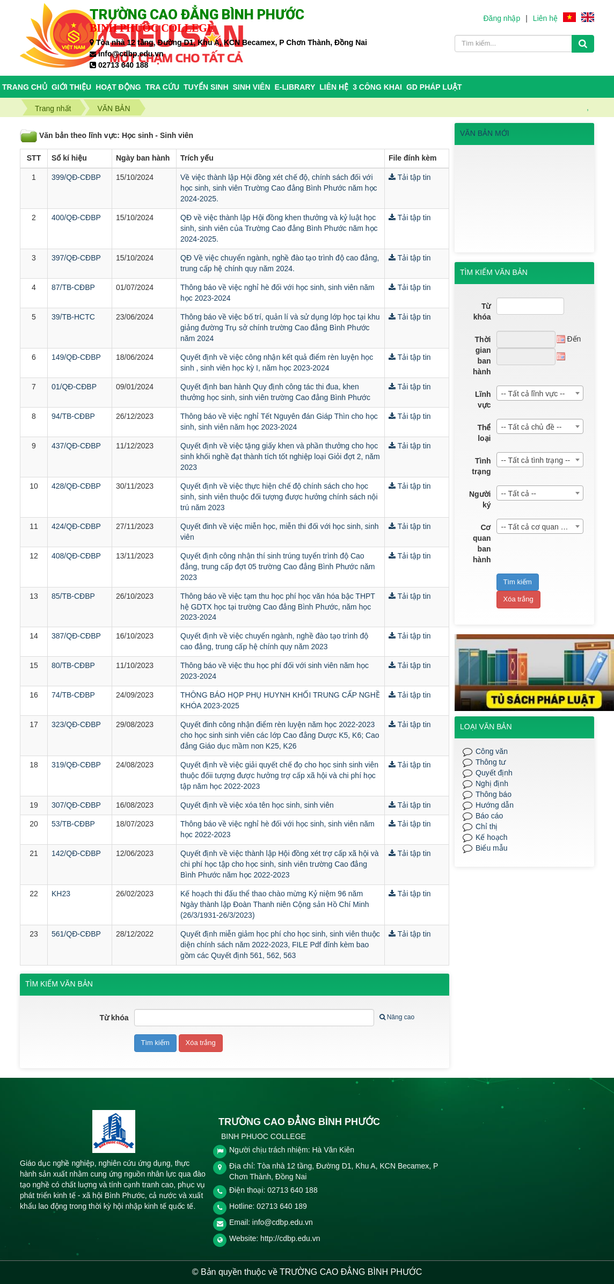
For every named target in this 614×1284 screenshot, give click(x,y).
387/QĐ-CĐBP (76, 636)
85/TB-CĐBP (73, 596)
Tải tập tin (410, 177)
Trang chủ (24, 87)
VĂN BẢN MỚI (484, 133)
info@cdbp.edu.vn (282, 1222)
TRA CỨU (162, 87)
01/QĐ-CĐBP (74, 386)
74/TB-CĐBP (73, 695)
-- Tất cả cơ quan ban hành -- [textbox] (542, 527)
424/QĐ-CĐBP (76, 526)
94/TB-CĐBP (73, 416)
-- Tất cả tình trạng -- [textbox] (536, 460)
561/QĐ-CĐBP (76, 934)
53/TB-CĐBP (73, 823)
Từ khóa (113, 1017)
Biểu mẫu (492, 848)
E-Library (295, 87)
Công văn (492, 751)
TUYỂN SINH (206, 87)
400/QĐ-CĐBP (76, 217)
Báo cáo (489, 815)
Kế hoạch (492, 837)
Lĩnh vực (483, 399)
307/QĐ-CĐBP (76, 805)
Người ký (480, 499)
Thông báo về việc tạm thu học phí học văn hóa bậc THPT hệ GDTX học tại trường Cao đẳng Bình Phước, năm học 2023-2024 (277, 607)
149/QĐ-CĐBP (76, 357)
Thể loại (484, 432)
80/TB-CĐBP (73, 665)
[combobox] (540, 393)
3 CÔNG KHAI (377, 87)
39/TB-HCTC (73, 317)
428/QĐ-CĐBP (76, 486)
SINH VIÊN (252, 87)
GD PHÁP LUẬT (434, 87)
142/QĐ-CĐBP (76, 853)
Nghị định (492, 783)
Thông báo (493, 794)
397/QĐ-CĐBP (76, 257)
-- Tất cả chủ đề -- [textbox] (531, 427)
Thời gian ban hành (482, 355)
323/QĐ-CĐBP (76, 724)
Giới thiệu (71, 87)
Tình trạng (481, 466)
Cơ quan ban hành (482, 543)
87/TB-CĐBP (73, 287)
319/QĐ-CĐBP (76, 764)
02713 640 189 (281, 1206)
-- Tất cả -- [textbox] (519, 493)
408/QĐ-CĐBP (76, 556)
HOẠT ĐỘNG (118, 87)
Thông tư (491, 762)
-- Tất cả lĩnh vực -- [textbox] (533, 393)
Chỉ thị (487, 826)
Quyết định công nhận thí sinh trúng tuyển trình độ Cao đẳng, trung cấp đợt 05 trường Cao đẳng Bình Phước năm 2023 (277, 567)
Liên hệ (545, 18)
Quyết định (494, 772)
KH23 (61, 893)
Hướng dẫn (495, 805)
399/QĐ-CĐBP (76, 177)
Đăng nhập (501, 18)
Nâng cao (396, 1017)
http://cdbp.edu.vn (290, 1238)
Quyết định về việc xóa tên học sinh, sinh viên (257, 805)
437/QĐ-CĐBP (76, 445)
